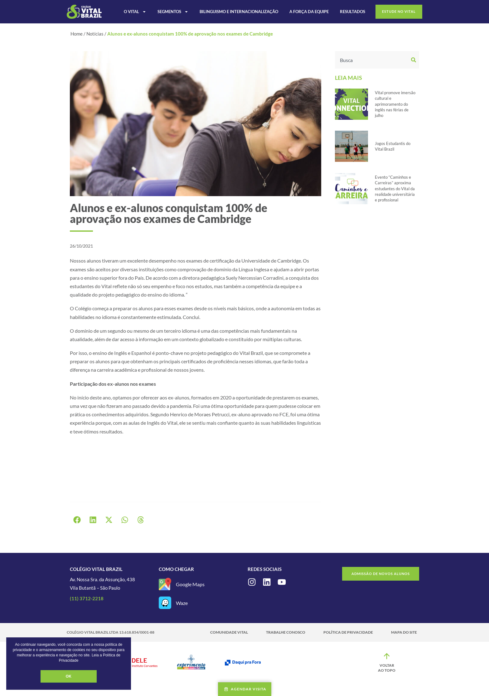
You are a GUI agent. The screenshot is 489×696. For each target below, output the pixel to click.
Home (76, 33)
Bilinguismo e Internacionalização (239, 11)
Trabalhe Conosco (285, 632)
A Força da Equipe (309, 11)
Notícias (95, 33)
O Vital (135, 11)
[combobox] (372, 60)
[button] (77, 520)
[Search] (414, 60)
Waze (182, 603)
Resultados (352, 11)
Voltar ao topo (386, 668)
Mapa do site (404, 632)
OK (68, 676)
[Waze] (165, 603)
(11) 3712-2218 (87, 598)
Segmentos (172, 11)
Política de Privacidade (348, 632)
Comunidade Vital (229, 632)
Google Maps (190, 584)
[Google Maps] (165, 584)
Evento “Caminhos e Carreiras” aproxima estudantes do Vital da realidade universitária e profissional (395, 188)
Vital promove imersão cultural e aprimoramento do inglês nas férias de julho (395, 104)
